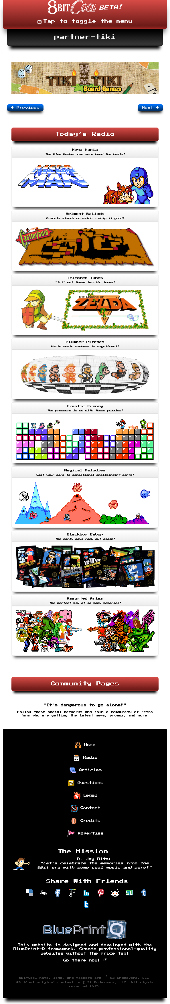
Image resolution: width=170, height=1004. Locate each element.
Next (150, 107)
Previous (25, 107)
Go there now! (85, 960)
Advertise (86, 833)
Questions (85, 783)
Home (85, 745)
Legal (86, 795)
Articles (85, 770)
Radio (86, 757)
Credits (85, 821)
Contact (85, 808)
